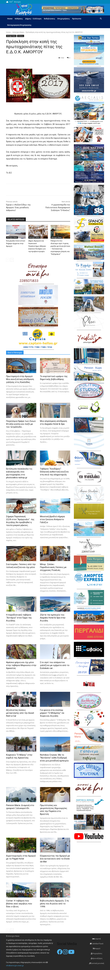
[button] (101, 18)
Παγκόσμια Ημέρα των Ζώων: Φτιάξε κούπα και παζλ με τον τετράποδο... (21, 424)
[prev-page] (7, 260)
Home (9, 18)
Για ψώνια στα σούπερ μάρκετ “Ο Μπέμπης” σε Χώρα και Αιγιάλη (52, 713)
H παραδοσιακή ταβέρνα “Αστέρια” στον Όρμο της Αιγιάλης (19, 617)
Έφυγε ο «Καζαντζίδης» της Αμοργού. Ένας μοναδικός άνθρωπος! (18, 208)
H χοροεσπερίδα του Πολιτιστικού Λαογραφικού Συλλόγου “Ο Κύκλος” (57, 208)
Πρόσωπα (76, 18)
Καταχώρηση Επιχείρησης (19, 25)
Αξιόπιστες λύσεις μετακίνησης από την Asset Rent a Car (20, 713)
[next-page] (12, 260)
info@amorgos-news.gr (15, 965)
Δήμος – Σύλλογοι (33, 18)
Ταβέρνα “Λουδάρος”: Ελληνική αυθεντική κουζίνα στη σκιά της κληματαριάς (54, 471)
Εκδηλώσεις (49, 18)
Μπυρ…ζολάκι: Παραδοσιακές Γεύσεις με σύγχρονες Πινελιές (53, 567)
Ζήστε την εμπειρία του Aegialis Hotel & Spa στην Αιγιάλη (52, 617)
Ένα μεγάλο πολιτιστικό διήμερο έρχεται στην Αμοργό (15, 243)
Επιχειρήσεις (63, 18)
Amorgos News (18, 32)
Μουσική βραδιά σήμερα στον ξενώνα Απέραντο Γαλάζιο (52, 519)
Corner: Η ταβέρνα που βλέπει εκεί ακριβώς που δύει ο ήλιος (19, 903)
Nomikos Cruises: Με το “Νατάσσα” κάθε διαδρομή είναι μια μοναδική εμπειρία (54, 757)
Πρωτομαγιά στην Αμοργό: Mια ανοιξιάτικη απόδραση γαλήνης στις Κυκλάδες (20, 379)
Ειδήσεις (19, 18)
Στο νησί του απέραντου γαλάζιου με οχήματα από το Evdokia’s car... (54, 665)
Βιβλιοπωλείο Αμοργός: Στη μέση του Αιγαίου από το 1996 (54, 903)
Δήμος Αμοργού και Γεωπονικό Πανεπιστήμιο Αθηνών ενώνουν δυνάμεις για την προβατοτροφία (37, 246)
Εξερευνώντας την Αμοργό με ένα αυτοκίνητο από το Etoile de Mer (55, 858)
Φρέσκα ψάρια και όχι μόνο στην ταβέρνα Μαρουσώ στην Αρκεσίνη (21, 665)
